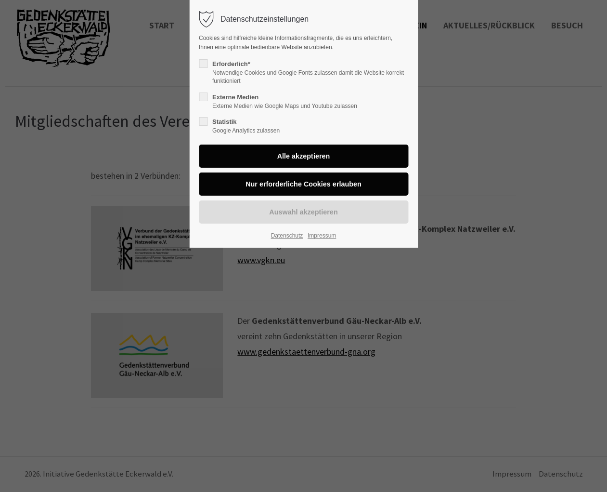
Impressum (322, 235)
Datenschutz (287, 235)
